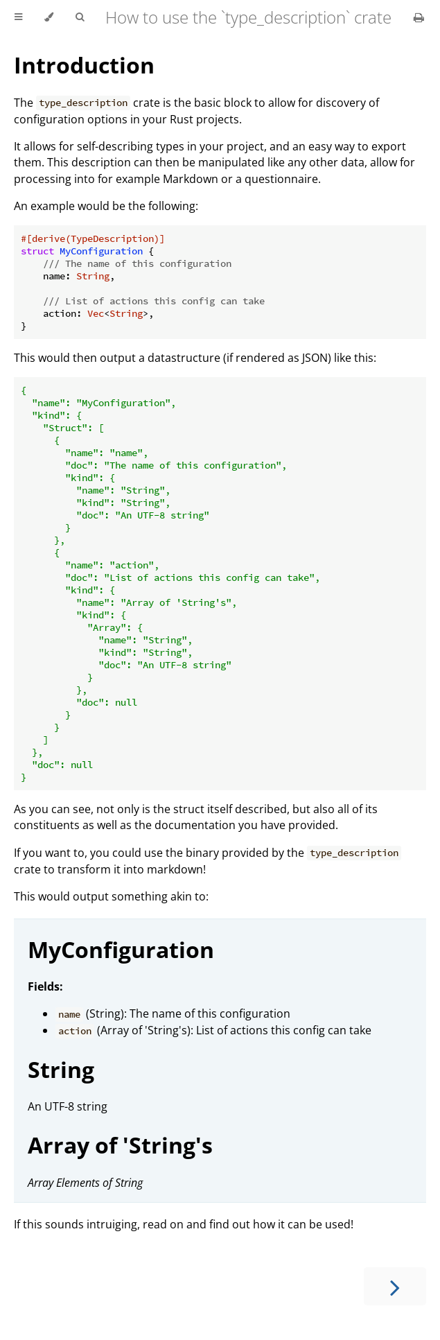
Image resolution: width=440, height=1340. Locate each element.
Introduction (84, 65)
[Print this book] (419, 17)
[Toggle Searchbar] (79, 17)
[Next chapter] (395, 1286)
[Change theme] (48, 17)
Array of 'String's (120, 1145)
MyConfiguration (121, 949)
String (61, 1069)
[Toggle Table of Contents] (18, 17)
